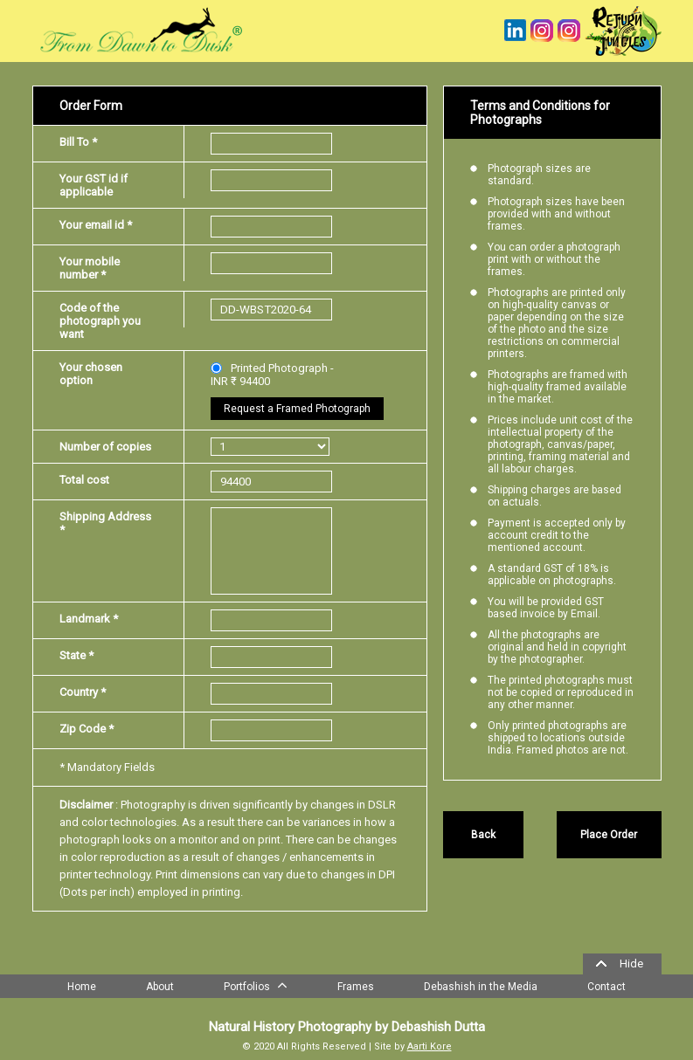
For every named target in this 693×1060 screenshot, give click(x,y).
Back (483, 835)
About (160, 987)
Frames (355, 987)
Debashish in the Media (480, 987)
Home (81, 987)
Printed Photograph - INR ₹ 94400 (272, 374)
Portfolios (256, 985)
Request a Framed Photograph (297, 409)
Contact (606, 987)
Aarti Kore (429, 1046)
